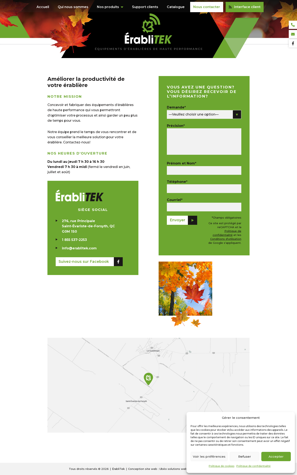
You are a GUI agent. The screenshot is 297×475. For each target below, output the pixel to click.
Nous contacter (206, 5)
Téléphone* (177, 182)
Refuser (244, 456)
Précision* (176, 126)
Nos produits (108, 5)
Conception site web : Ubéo (157, 468)
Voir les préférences (209, 456)
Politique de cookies (221, 466)
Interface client (244, 5)
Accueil (43, 5)
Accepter (276, 456)
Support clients (145, 5)
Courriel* (175, 200)
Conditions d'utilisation (225, 238)
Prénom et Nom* (181, 163)
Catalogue (176, 5)
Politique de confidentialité (253, 466)
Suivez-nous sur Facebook (84, 262)
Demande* (176, 107)
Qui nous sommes (73, 5)
